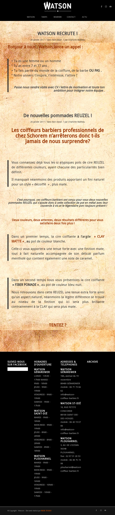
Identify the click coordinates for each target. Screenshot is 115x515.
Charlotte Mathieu (76, 40)
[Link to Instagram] (106, 6)
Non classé (57, 40)
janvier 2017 (93, 373)
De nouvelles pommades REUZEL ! (57, 115)
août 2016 (92, 388)
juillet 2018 (92, 366)
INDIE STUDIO (46, 511)
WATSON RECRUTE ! (57, 33)
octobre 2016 (94, 381)
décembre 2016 (95, 377)
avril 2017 (92, 370)
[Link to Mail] (110, 6)
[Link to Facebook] (101, 6)
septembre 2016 (95, 384)
